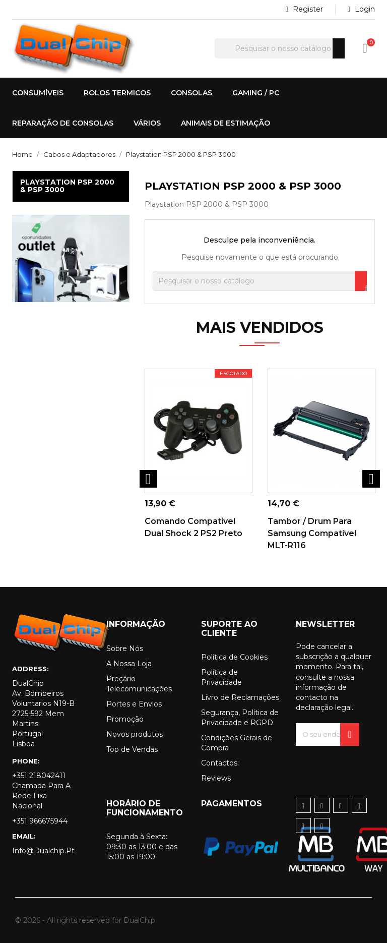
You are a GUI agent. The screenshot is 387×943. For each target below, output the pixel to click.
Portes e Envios (134, 704)
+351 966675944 (40, 821)
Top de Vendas (132, 749)
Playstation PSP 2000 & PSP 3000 (67, 186)
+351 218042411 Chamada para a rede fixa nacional (41, 790)
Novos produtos (134, 734)
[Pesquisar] (280, 48)
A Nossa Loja (129, 663)
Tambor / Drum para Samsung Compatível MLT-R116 (312, 533)
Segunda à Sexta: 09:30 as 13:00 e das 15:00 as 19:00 (141, 846)
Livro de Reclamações (240, 697)
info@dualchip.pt (43, 850)
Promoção (125, 719)
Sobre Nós (124, 648)
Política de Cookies (234, 657)
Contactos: (220, 763)
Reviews (216, 778)
